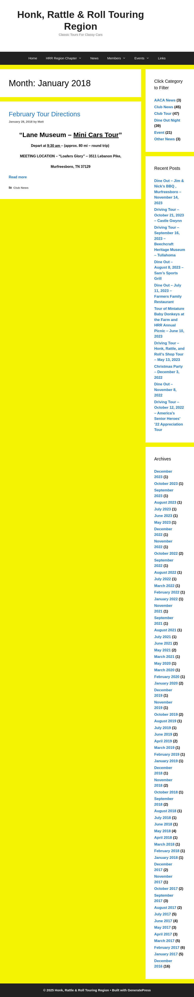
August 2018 (165, 811)
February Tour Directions (44, 114)
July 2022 (162, 579)
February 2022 (166, 592)
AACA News (165, 100)
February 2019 (166, 754)
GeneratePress (139, 990)
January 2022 (166, 599)
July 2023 (162, 509)
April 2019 (163, 741)
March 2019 (164, 748)
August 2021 (165, 630)
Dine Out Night (167, 120)
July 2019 (162, 728)
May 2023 (162, 522)
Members (118, 58)
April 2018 (163, 838)
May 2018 (162, 831)
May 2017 (162, 927)
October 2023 (166, 484)
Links (162, 58)
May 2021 (162, 650)
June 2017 (163, 921)
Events (144, 58)
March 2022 (164, 586)
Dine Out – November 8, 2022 (165, 389)
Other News (164, 139)
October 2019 (166, 714)
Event (159, 132)
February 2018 (166, 851)
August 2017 (165, 908)
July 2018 (162, 818)
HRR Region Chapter (66, 58)
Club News (21, 187)
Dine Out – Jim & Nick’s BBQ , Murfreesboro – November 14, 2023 (169, 192)
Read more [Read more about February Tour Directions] (18, 177)
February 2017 (166, 948)
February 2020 (166, 677)
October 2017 (166, 889)
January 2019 (166, 761)
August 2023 (165, 502)
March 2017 (164, 941)
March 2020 (164, 670)
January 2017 (166, 954)
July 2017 (162, 914)
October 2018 (166, 792)
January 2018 (166, 858)
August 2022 (165, 572)
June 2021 (163, 643)
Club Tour (163, 114)
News (94, 58)
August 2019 (165, 721)
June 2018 (163, 824)
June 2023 (163, 516)
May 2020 (162, 663)
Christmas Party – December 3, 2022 (168, 372)
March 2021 (164, 657)
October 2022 (166, 553)
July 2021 (162, 637)
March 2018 (164, 844)
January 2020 (166, 683)
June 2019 (163, 734)
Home (32, 58)
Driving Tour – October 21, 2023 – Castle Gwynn (169, 215)
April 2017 (163, 934)
